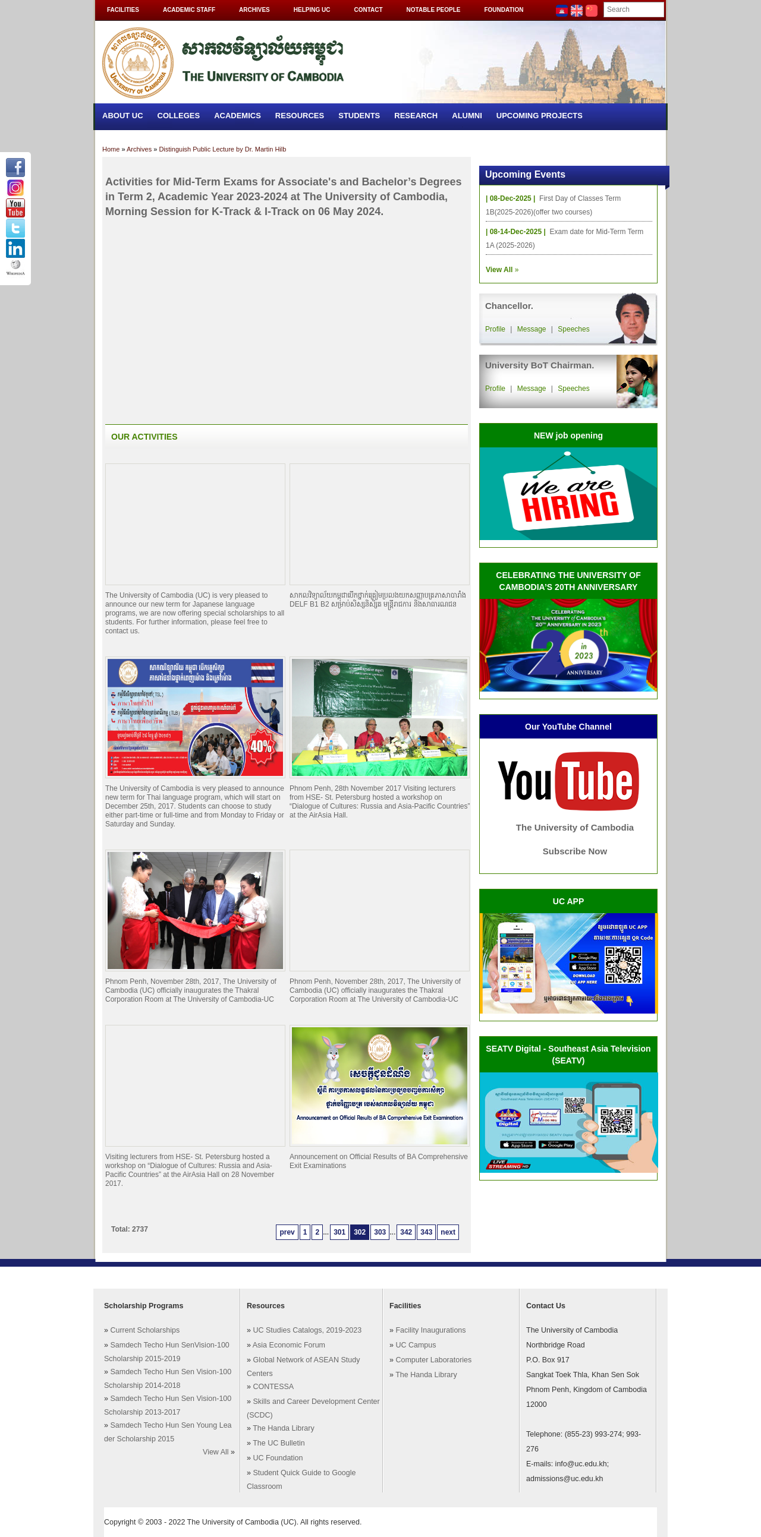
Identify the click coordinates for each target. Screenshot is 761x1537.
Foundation (503, 10)
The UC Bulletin (279, 1443)
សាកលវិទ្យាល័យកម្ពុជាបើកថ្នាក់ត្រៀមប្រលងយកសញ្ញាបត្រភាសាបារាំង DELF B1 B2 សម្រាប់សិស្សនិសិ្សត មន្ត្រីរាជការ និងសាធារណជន (378, 599)
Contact (368, 10)
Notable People (434, 10)
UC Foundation (278, 1458)
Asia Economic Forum (289, 1345)
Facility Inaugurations (430, 1330)
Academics (237, 115)
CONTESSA (273, 1387)
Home (111, 149)
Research (416, 115)
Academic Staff (189, 10)
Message (531, 329)
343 (426, 1232)
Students (359, 115)
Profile (495, 329)
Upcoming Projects (539, 115)
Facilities (123, 10)
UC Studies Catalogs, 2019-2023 (307, 1330)
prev (286, 1232)
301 (339, 1232)
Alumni (467, 115)
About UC (122, 115)
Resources (299, 115)
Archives (254, 10)
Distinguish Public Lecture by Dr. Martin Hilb (222, 149)
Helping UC (312, 10)
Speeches (573, 329)
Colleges (179, 115)
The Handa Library (284, 1428)
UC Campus (415, 1345)
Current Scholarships (145, 1330)
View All (216, 1452)
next (448, 1232)
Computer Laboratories (433, 1360)
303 (380, 1232)
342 (406, 1232)
